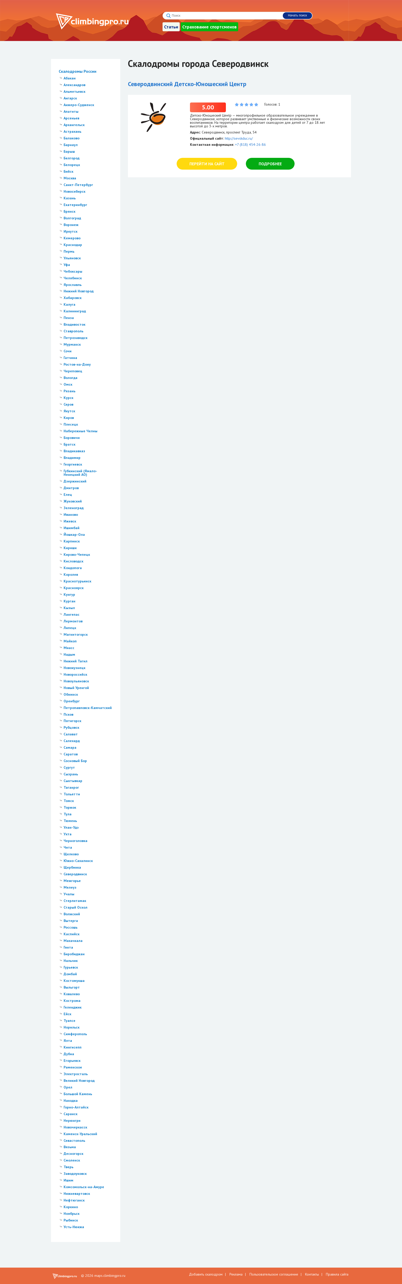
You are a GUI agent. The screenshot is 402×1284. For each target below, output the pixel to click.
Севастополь (74, 1140)
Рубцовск (71, 727)
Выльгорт (72, 987)
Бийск (68, 171)
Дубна (69, 1054)
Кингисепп (73, 1047)
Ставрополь (73, 331)
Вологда (70, 377)
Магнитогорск (76, 634)
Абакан (70, 78)
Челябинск (73, 278)
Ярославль (73, 284)
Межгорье (72, 880)
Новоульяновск (76, 681)
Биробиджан (74, 954)
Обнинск (71, 694)
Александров (74, 85)
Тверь (68, 1167)
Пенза (69, 317)
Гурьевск (71, 967)
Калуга (69, 304)
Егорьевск (72, 1060)
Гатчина (70, 357)
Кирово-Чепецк (77, 554)
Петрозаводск (75, 337)
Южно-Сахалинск (78, 860)
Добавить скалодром (206, 1274)
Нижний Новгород (79, 291)
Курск (68, 397)
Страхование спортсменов (209, 27)
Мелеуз (70, 887)
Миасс (69, 647)
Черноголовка (75, 840)
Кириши (70, 548)
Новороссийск (75, 674)
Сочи (68, 351)
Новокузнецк (74, 667)
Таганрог (71, 787)
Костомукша (74, 980)
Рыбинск (71, 1220)
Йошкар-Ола (74, 534)
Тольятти (72, 794)
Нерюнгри (72, 1120)
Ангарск (70, 98)
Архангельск (74, 124)
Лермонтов (73, 621)
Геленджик (73, 1007)
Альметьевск (74, 91)
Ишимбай (71, 528)
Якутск (69, 411)
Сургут (69, 767)
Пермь (69, 251)
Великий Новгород (79, 1080)
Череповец (73, 371)
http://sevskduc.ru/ (239, 138)
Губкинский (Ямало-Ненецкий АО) (80, 473)
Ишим (68, 1180)
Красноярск (74, 587)
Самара (70, 747)
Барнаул (71, 144)
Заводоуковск (75, 1173)
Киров (69, 417)
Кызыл (69, 607)
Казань (70, 198)
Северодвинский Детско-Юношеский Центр (187, 84)
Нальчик (71, 960)
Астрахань (72, 131)
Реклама (236, 1274)
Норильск (71, 1027)
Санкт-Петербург (78, 184)
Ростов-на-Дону (77, 364)
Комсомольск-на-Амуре (84, 1187)
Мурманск (72, 344)
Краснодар (73, 244)
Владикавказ (74, 451)
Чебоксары (73, 271)
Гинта (68, 947)
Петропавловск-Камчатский (88, 707)
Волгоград (72, 218)
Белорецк (72, 164)
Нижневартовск (77, 1193)
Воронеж (71, 224)
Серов (68, 404)
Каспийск (71, 934)
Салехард (72, 740)
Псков (68, 714)
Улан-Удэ (71, 827)
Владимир (72, 457)
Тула (68, 814)
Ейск (67, 1014)
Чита (68, 847)
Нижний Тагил (75, 661)
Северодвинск (75, 874)
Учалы (69, 894)
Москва (70, 178)
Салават (71, 734)
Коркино (71, 1207)
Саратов (71, 754)
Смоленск (72, 1160)
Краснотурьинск (77, 581)
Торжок (70, 807)
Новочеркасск (75, 1127)
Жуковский (73, 501)
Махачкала (73, 940)
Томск (69, 800)
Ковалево (72, 994)
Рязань (69, 391)
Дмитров (71, 488)
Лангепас (71, 614)
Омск (68, 384)
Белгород (71, 158)
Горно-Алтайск (76, 1107)
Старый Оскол (75, 907)
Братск (69, 444)
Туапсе (69, 1020)
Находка (71, 1100)
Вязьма (70, 1147)
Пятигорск (72, 720)
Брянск (69, 211)
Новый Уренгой (76, 687)
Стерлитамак (75, 900)
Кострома (72, 1000)
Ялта (68, 1040)
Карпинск (72, 541)
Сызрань (71, 774)
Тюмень (70, 820)
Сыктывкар (73, 780)
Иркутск (70, 231)
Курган (69, 601)
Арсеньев (71, 118)
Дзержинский (75, 481)
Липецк (70, 627)
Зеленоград (74, 508)
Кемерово (72, 238)
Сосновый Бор (75, 760)
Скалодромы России (77, 71)
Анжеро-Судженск (79, 104)
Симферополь (75, 1034)
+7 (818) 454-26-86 (250, 144)
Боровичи (72, 437)
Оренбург (72, 701)
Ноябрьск (71, 1213)
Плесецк (71, 424)
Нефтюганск (74, 1200)
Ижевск (70, 521)
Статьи (171, 27)
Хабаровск (73, 297)
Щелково (71, 854)
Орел (68, 1087)
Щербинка (72, 867)
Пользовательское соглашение (273, 1274)
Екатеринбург (75, 204)
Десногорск (73, 1153)
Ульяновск (72, 258)
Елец (68, 494)
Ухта (68, 834)
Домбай (70, 974)
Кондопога (73, 568)
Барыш (69, 151)
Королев (71, 574)
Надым (69, 654)
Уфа (67, 264)
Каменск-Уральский (80, 1134)
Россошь (70, 927)
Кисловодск (73, 561)
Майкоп (70, 641)
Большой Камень (78, 1094)
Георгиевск (73, 464)
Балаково (71, 138)
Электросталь (76, 1074)
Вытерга (71, 920)
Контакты (312, 1274)
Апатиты (71, 111)
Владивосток (74, 324)
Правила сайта (337, 1274)
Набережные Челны (80, 431)
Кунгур (69, 594)
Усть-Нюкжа (74, 1227)
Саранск (70, 1114)
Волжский (72, 914)
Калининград (75, 311)
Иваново (71, 514)
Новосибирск (74, 191)
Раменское (73, 1067)
